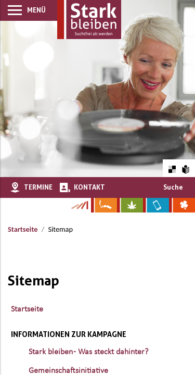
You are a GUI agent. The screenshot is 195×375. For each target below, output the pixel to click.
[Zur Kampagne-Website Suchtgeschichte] (79, 205)
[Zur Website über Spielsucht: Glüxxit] (182, 205)
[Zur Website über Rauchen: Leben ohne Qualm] (104, 205)
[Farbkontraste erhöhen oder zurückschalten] (171, 168)
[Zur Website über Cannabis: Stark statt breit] (130, 205)
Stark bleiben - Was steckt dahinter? (88, 352)
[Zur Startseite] (89, 19)
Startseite (22, 229)
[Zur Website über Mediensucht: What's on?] (156, 205)
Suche (173, 187)
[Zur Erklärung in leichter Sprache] (185, 168)
